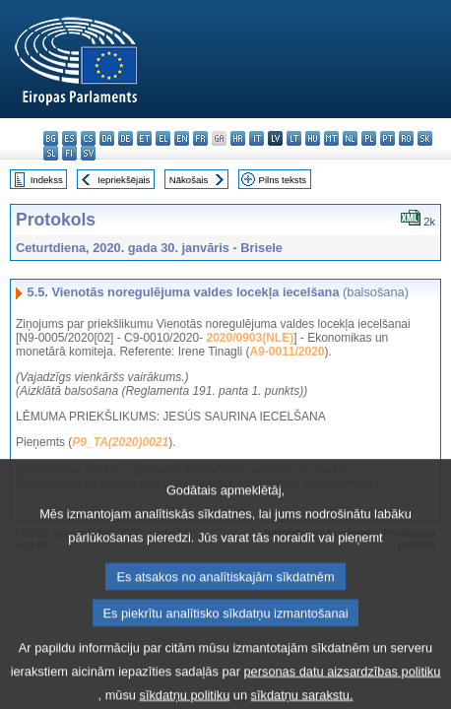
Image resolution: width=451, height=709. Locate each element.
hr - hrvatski (237, 138)
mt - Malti (331, 138)
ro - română (406, 138)
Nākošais (188, 179)
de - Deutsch (125, 138)
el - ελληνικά (163, 138)
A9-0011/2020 (286, 351)
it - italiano (256, 138)
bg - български (50, 138)
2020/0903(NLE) (249, 338)
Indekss (47, 179)
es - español (69, 138)
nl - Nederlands (350, 138)
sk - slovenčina (425, 138)
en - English (181, 138)
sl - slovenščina (50, 153)
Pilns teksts (283, 179)
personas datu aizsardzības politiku (341, 695)
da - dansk (106, 138)
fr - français (200, 138)
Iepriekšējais (123, 179)
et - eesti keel (144, 138)
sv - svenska (88, 153)
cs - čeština (88, 138)
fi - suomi (69, 153)
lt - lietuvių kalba (294, 138)
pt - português (387, 138)
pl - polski (368, 138)
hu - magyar (312, 138)
